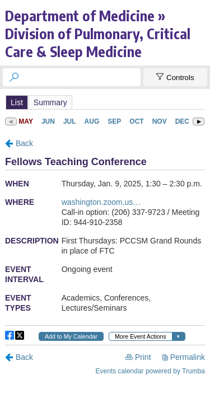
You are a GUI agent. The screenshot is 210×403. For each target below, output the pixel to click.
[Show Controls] (175, 77)
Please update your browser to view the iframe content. (105, 102)
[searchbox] (82, 77)
